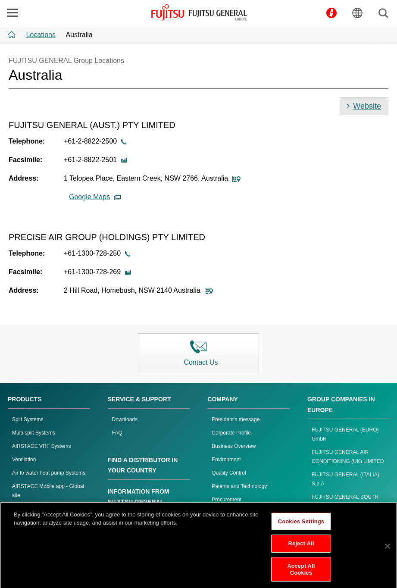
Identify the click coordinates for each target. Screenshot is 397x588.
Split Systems (28, 419)
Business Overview (234, 446)
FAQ (117, 433)
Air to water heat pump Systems (48, 473)
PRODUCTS (25, 399)
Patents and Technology (239, 486)
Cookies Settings (301, 525)
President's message (235, 419)
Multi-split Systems (33, 433)
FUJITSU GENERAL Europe (199, 12)
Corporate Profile (231, 433)
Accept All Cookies (301, 573)
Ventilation (24, 460)
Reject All (301, 548)
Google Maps (95, 196)
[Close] (387, 550)
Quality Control (229, 473)
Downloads (125, 419)
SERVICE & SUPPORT (139, 399)
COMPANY (222, 399)
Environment (226, 460)
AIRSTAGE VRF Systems (41, 446)
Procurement (226, 500)
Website (367, 106)
